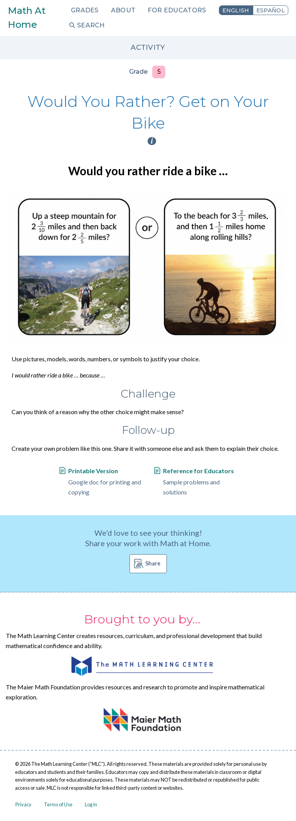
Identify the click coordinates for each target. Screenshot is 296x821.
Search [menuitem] (91, 25)
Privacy (23, 804)
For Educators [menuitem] (177, 10)
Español (270, 10)
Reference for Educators (198, 470)
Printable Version (93, 470)
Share (152, 563)
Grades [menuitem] (85, 10)
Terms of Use (58, 804)
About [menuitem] (123, 10)
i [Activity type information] (152, 141)
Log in (91, 804)
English (235, 10)
